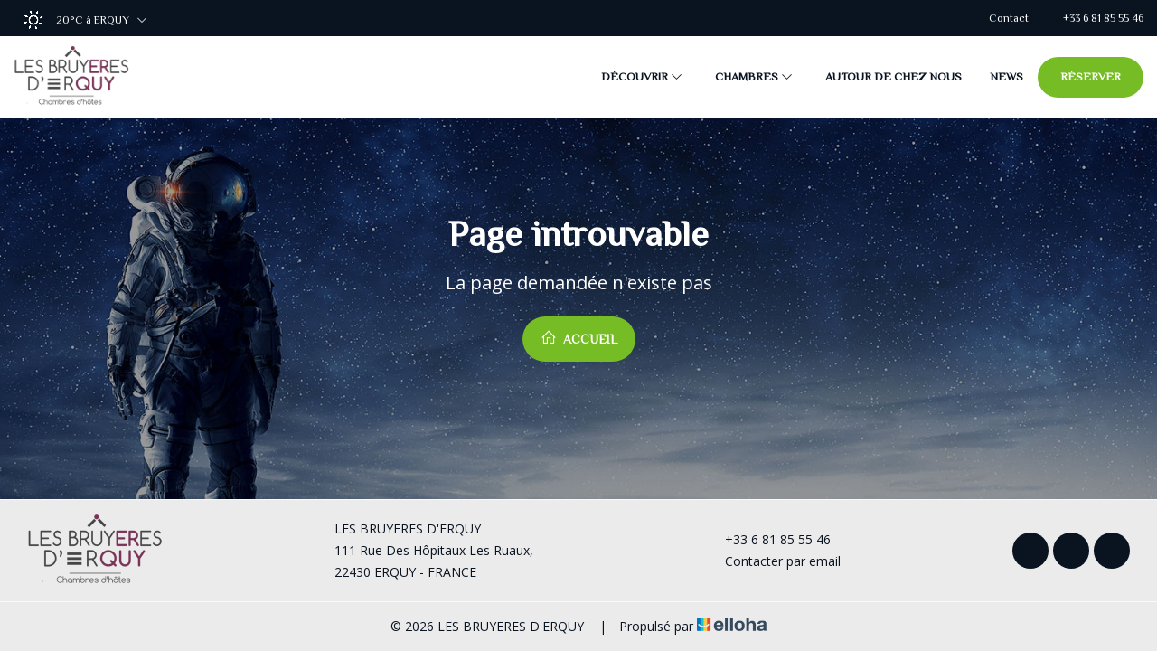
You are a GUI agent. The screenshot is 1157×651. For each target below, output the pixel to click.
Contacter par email (772, 561)
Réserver (1090, 76)
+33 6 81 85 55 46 (767, 539)
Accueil (579, 337)
